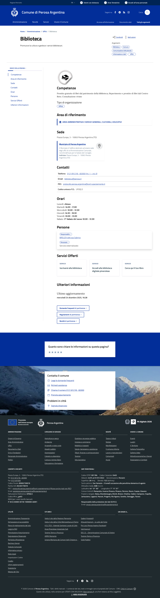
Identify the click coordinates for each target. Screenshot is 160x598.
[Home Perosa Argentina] (37, 12)
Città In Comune (127, 588)
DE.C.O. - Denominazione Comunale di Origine (98, 532)
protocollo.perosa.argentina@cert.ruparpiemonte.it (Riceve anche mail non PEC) (42, 488)
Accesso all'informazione (105, 22)
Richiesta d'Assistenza (16, 539)
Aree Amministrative (15, 442)
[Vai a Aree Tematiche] (111, 2)
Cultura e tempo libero (53, 459)
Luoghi (132, 442)
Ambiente (48, 442)
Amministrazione (33, 31)
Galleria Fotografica (137, 449)
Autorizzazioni (50, 452)
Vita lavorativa (80, 459)
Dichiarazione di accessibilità (18, 522)
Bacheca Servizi (14, 543)
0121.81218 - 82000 (19, 478)
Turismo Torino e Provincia (54, 532)
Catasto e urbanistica (52, 456)
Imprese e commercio (82, 442)
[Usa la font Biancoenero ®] (89, 2)
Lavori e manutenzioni (114, 452)
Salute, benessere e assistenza (86, 449)
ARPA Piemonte (50, 536)
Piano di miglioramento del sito (19, 525)
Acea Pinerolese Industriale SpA (56, 529)
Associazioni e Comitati (138, 459)
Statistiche (12, 568)
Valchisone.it (85, 529)
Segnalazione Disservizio (17, 536)
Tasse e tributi (111, 438)
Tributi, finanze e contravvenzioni (87, 452)
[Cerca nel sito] (147, 12)
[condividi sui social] (117, 37)
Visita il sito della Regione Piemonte (58, 518)
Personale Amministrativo (17, 456)
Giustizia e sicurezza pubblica (85, 438)
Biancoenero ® (88, 591)
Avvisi (108, 459)
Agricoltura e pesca (52, 438)
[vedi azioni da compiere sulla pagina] (130, 37)
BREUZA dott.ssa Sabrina (70, 237)
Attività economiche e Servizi (141, 456)
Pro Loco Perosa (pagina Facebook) (93, 525)
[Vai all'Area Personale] (136, 2)
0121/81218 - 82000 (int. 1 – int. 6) (82, 173)
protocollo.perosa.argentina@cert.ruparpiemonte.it (84, 184)
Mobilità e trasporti (82, 445)
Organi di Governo (14, 438)
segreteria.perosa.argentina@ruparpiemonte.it (30, 491)
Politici (10, 459)
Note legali (12, 554)
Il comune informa (112, 449)
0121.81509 (16, 480)
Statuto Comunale (15, 546)
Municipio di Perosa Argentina (72, 144)
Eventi (132, 438)
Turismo (77, 456)
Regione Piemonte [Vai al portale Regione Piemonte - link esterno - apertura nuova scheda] (16, 2)
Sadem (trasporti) (87, 518)
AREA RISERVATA (79, 594)
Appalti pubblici (50, 449)
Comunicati (110, 456)
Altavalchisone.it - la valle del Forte (94, 522)
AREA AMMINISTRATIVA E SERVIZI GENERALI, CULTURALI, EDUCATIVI (90, 121)
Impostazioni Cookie (15, 557)
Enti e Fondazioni (14, 452)
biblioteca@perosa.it (72, 178)
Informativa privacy (15, 550)
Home (22, 31)
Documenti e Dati (14, 449)
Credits (10, 561)
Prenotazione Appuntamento (18, 532)
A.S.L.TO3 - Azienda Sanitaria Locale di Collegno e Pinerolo (66, 525)
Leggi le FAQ (12, 529)
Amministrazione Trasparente (19, 518)
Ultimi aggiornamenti (15, 564)
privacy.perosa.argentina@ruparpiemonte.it (102, 504)
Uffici (45, 31)
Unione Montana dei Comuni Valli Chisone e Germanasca (66, 539)
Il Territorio (134, 445)
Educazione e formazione (54, 463)
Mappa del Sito (13, 571)
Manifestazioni (111, 445)
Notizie (108, 442)
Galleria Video (135, 452)
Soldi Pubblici (85, 539)
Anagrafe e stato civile (53, 445)
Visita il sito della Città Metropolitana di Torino (61, 522)
